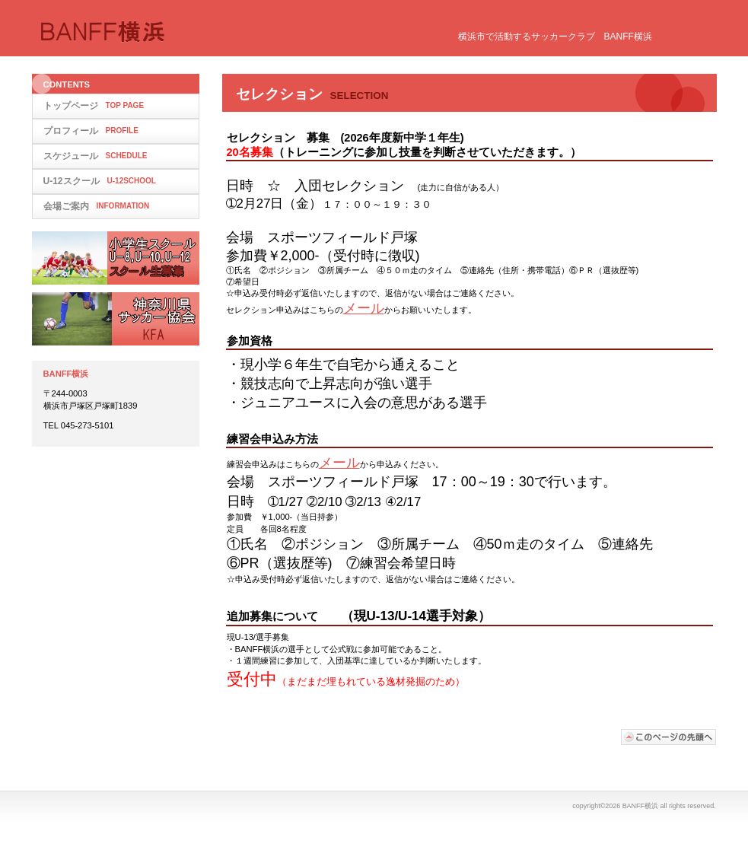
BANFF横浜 (192, 33)
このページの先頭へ (669, 737)
